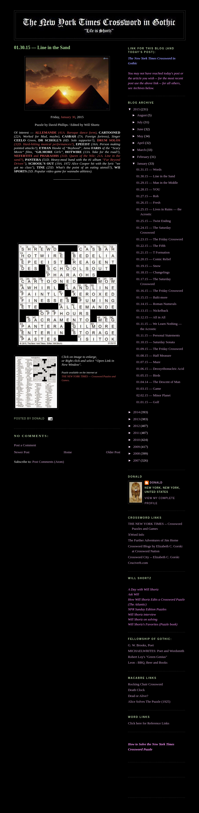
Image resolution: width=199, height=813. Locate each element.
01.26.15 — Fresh (148, 202)
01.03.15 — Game (148, 388)
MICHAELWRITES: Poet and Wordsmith (156, 651)
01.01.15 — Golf (147, 402)
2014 (137, 412)
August (142, 115)
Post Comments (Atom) (48, 462)
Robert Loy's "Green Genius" (147, 657)
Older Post (113, 452)
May (140, 136)
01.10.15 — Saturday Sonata (155, 342)
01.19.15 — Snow (148, 266)
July (140, 122)
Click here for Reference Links (148, 723)
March (142, 150)
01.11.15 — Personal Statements (158, 335)
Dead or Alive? (138, 696)
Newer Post (22, 452)
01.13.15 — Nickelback (152, 310)
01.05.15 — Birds (148, 375)
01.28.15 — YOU (148, 189)
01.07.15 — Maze (148, 362)
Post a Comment (25, 445)
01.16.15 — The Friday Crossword (159, 291)
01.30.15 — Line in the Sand (42, 47)
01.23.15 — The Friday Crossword (159, 239)
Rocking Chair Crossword (145, 684)
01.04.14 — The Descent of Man (158, 382)
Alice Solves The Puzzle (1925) (149, 701)
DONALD (156, 482)
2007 (137, 460)
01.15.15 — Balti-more (151, 297)
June (140, 129)
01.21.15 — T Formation (152, 252)
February (143, 157)
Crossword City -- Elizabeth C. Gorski (153, 557)
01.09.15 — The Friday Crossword (159, 349)
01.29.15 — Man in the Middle (157, 183)
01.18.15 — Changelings (153, 272)
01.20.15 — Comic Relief (153, 259)
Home (68, 452)
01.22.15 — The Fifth (150, 246)
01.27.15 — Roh (147, 196)
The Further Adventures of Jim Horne (153, 540)
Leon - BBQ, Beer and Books (147, 662)
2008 (137, 453)
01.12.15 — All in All (150, 317)
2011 (136, 433)
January (142, 163)
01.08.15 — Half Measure (153, 355)
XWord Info (136, 534)
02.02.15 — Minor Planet (153, 395)
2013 (137, 419)
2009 (137, 447)
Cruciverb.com (138, 563)
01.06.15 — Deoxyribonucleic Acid (160, 369)
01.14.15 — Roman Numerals (156, 304)
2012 (137, 426)
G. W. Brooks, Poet (141, 645)
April (141, 143)
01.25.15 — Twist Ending (153, 221)
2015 (137, 109)
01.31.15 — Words (148, 169)
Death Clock (136, 690)
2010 (137, 440)
